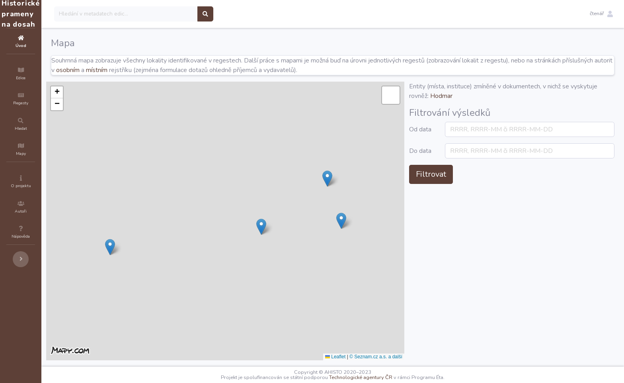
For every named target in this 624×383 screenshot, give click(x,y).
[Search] (174, 13)
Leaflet (383, 357)
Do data (463, 165)
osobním (167, 70)
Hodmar (526, 96)
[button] (601, 14)
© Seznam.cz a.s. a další (423, 357)
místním (196, 70)
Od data (463, 134)
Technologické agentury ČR (384, 377)
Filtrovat (479, 193)
